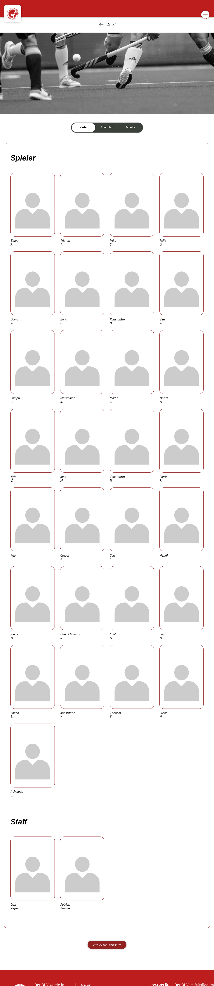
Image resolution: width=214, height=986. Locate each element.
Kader (84, 127)
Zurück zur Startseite (107, 945)
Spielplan (107, 127)
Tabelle (130, 127)
